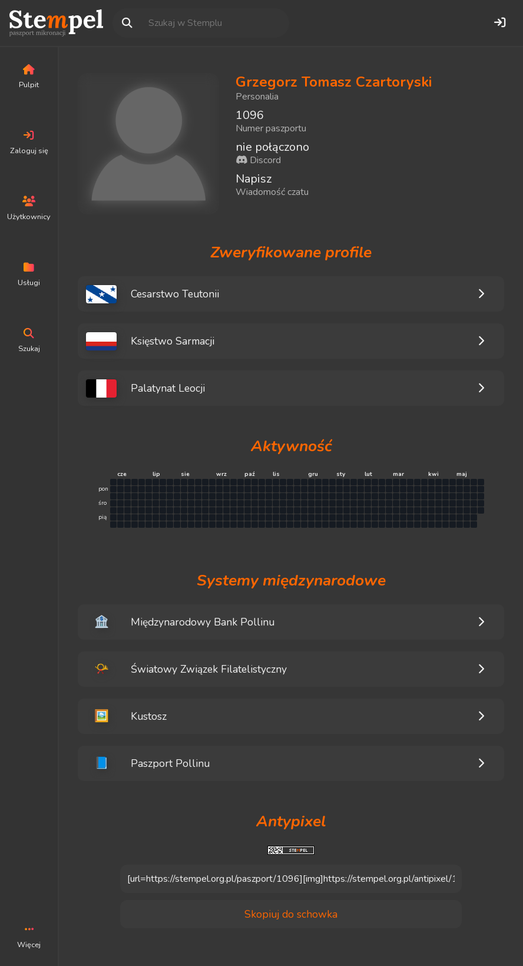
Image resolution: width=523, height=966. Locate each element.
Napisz (254, 178)
